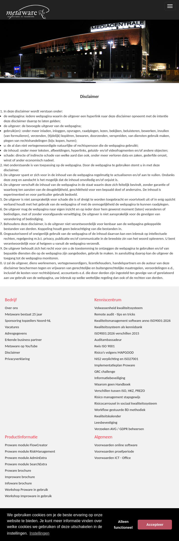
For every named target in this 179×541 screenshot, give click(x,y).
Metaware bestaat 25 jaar (23, 314)
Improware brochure (20, 477)
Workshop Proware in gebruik (26, 489)
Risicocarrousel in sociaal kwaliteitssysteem (125, 403)
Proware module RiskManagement (30, 451)
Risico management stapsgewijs (117, 397)
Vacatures (12, 327)
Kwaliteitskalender (107, 416)
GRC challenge (104, 371)
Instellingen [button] (39, 533)
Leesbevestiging (105, 422)
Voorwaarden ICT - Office (112, 458)
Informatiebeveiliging (109, 378)
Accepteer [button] (154, 525)
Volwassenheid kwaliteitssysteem (118, 308)
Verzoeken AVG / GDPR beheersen (119, 429)
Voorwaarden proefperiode (114, 451)
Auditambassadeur (108, 339)
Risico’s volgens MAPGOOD (114, 352)
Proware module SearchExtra (26, 464)
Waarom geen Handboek (112, 384)
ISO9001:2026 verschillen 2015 (116, 333)
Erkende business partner (23, 339)
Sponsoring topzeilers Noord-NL (28, 320)
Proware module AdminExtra (26, 458)
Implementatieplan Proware (114, 365)
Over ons (11, 308)
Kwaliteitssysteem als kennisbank (118, 327)
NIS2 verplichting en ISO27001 (116, 359)
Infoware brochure (18, 483)
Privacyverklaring (17, 359)
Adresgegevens (16, 333)
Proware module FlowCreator (26, 445)
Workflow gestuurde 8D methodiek (119, 410)
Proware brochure (18, 470)
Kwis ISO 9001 (104, 346)
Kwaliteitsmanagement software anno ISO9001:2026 (132, 320)
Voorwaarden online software (115, 445)
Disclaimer (12, 352)
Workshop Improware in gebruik (28, 496)
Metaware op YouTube (21, 346)
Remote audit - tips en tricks (114, 314)
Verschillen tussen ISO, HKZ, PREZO (119, 390)
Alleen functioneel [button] (123, 524)
